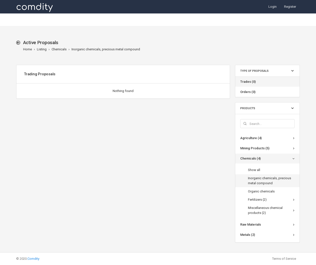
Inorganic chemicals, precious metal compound (106, 49)
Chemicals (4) (250, 158)
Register (290, 6)
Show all (254, 170)
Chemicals (59, 49)
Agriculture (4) (251, 138)
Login (272, 6)
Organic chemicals (261, 191)
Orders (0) (247, 92)
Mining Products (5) (254, 148)
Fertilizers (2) (257, 199)
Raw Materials (250, 224)
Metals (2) (247, 235)
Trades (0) (248, 82)
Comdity (33, 259)
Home (27, 49)
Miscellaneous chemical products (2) (265, 210)
